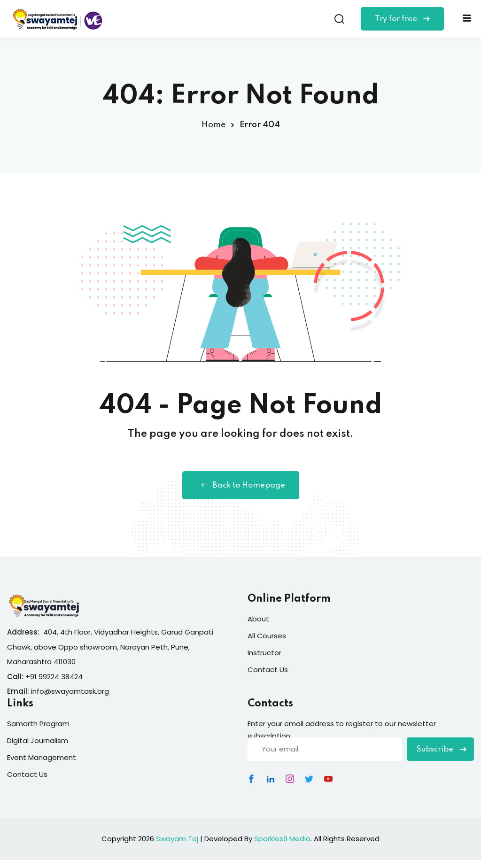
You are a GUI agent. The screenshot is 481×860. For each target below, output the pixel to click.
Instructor (264, 653)
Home (213, 125)
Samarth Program (38, 723)
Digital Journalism (37, 740)
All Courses (267, 636)
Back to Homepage (240, 485)
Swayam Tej (177, 839)
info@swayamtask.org (70, 691)
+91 (32, 677)
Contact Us (268, 669)
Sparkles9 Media (282, 839)
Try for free (402, 19)
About (258, 619)
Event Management (41, 757)
